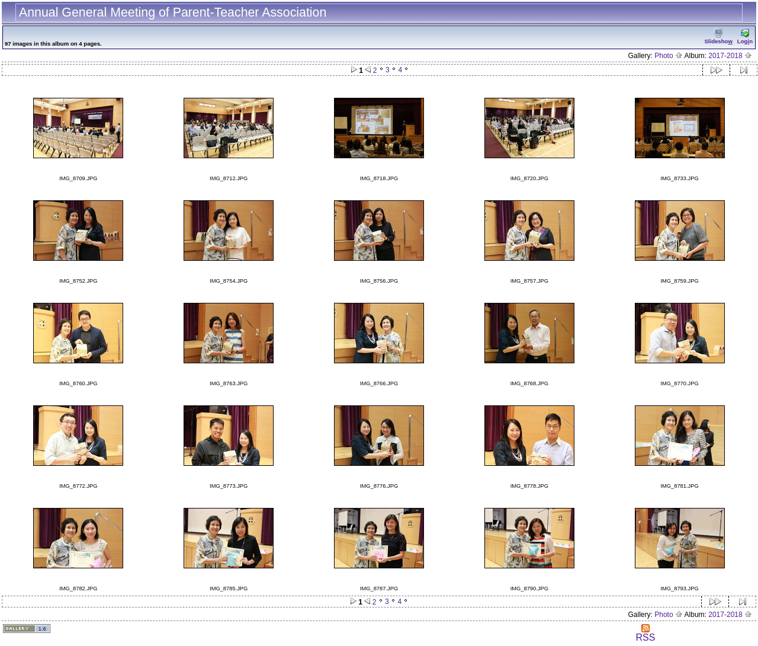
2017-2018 (730, 56)
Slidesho (718, 36)
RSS (645, 633)
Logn (745, 36)
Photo (668, 56)
